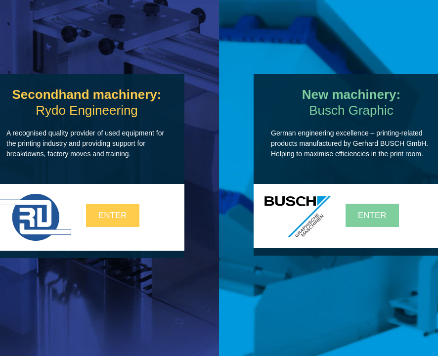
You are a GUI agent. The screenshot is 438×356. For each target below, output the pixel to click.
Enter (112, 215)
